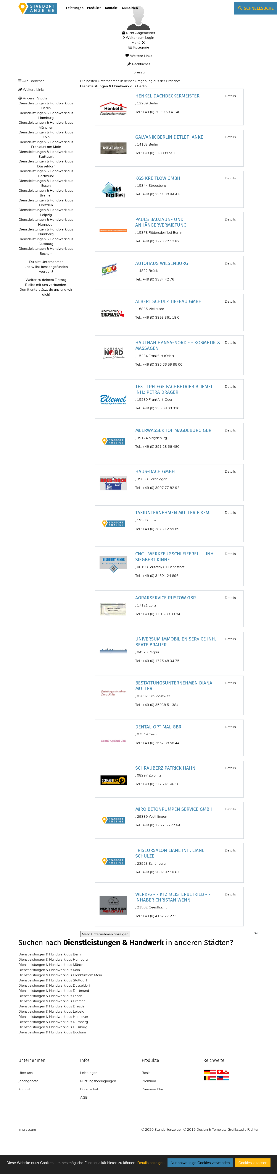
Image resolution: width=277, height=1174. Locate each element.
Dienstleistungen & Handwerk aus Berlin (50, 954)
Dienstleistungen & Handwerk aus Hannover (53, 1016)
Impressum (138, 72)
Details (230, 96)
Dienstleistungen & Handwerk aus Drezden (52, 1006)
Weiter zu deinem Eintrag (46, 279)
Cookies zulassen (252, 1163)
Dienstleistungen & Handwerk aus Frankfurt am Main (60, 975)
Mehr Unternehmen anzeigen (105, 934)
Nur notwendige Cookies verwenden (200, 1163)
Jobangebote (28, 1081)
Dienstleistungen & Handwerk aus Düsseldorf (54, 985)
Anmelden (129, 8)
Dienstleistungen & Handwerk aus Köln (49, 970)
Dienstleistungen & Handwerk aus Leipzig (51, 1011)
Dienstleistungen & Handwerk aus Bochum (52, 1032)
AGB (84, 1097)
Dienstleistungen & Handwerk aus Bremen (51, 1001)
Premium (149, 1081)
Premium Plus (153, 1089)
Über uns (25, 1072)
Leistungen (75, 8)
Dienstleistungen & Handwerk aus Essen (50, 996)
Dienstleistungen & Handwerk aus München (52, 964)
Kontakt (111, 8)
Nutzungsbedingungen (98, 1081)
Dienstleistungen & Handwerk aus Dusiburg (52, 1027)
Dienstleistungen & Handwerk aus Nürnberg (53, 1022)
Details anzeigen (150, 1163)
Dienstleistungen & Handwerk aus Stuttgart (52, 980)
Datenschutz (90, 1089)
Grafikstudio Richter (243, 1129)
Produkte (94, 8)
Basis (146, 1072)
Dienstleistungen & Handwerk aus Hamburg (53, 959)
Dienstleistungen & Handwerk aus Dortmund (53, 990)
